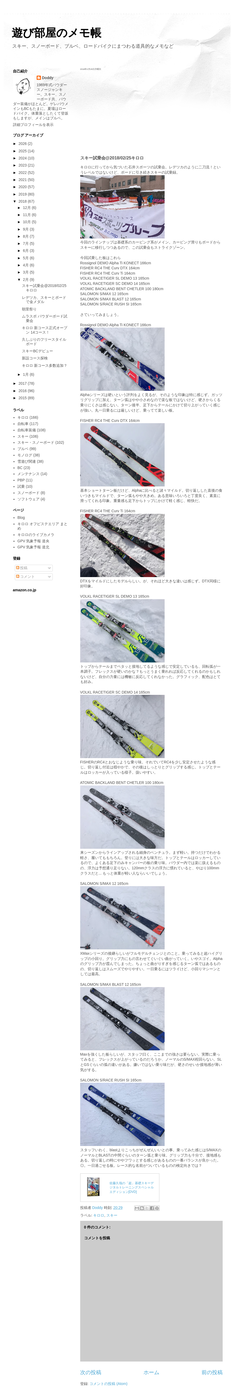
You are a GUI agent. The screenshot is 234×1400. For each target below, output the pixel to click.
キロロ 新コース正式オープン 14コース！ (44, 330)
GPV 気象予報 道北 (33, 547)
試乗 (21, 486)
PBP (21, 480)
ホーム (151, 1372)
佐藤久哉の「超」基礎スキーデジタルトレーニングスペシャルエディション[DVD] (131, 1187)
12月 (27, 208)
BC (19, 468)
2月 (26, 279)
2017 (23, 383)
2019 (23, 194)
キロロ (98, 1215)
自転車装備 (26, 430)
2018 (23, 201)
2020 (23, 187)
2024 (23, 158)
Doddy (48, 78)
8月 (26, 236)
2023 (23, 165)
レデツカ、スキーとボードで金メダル (44, 299)
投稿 (22, 568)
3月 (26, 272)
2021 (23, 180)
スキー (111, 1215)
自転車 (22, 424)
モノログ (24, 455)
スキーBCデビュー (37, 351)
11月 (27, 215)
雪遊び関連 (26, 461)
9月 (26, 229)
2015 (23, 398)
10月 (27, 222)
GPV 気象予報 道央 (33, 541)
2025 (23, 151)
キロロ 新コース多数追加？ (44, 365)
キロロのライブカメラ (35, 535)
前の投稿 (212, 1372)
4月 (26, 265)
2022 (23, 172)
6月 (26, 250)
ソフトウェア (28, 499)
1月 (26, 374)
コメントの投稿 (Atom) (108, 1384)
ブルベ (22, 449)
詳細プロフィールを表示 (33, 125)
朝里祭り (29, 309)
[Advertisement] (151, 113)
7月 (26, 243)
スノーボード (28, 493)
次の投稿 (90, 1372)
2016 (23, 391)
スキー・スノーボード (35, 442)
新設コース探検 (35, 358)
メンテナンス (28, 474)
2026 (23, 144)
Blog (21, 517)
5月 (26, 258)
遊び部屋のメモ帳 (56, 33)
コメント (25, 576)
